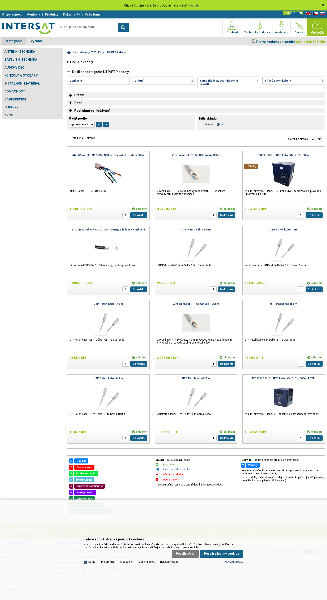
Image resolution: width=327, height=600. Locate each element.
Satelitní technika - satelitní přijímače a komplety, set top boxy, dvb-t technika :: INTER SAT (28, 28)
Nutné (91, 561)
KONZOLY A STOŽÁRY (21, 75)
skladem (208, 124)
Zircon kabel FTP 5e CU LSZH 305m (196, 303)
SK (321, 13)
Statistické (126, 561)
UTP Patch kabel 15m (284, 229)
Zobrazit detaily (233, 562)
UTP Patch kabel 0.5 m (108, 378)
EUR (292, 13)
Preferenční (107, 561)
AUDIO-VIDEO (14, 67)
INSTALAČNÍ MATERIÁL (22, 83)
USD (299, 13)
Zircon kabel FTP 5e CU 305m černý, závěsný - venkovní (108, 229)
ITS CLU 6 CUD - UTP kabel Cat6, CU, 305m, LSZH (283, 378)
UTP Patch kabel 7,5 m (108, 303)
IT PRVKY (11, 107)
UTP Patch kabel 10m (196, 378)
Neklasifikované (169, 561)
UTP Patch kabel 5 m (283, 303)
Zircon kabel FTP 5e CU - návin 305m (196, 155)
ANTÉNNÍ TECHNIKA (19, 51)
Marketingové (146, 561)
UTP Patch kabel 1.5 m (196, 229)
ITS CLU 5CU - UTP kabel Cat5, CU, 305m (284, 155)
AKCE (8, 115)
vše (223, 124)
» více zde (193, 5)
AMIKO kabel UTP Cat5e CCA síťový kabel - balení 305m (108, 155)
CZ (314, 13)
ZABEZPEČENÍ (15, 99)
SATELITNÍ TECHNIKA (20, 59)
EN (307, 13)
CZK (286, 13)
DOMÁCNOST (14, 91)
